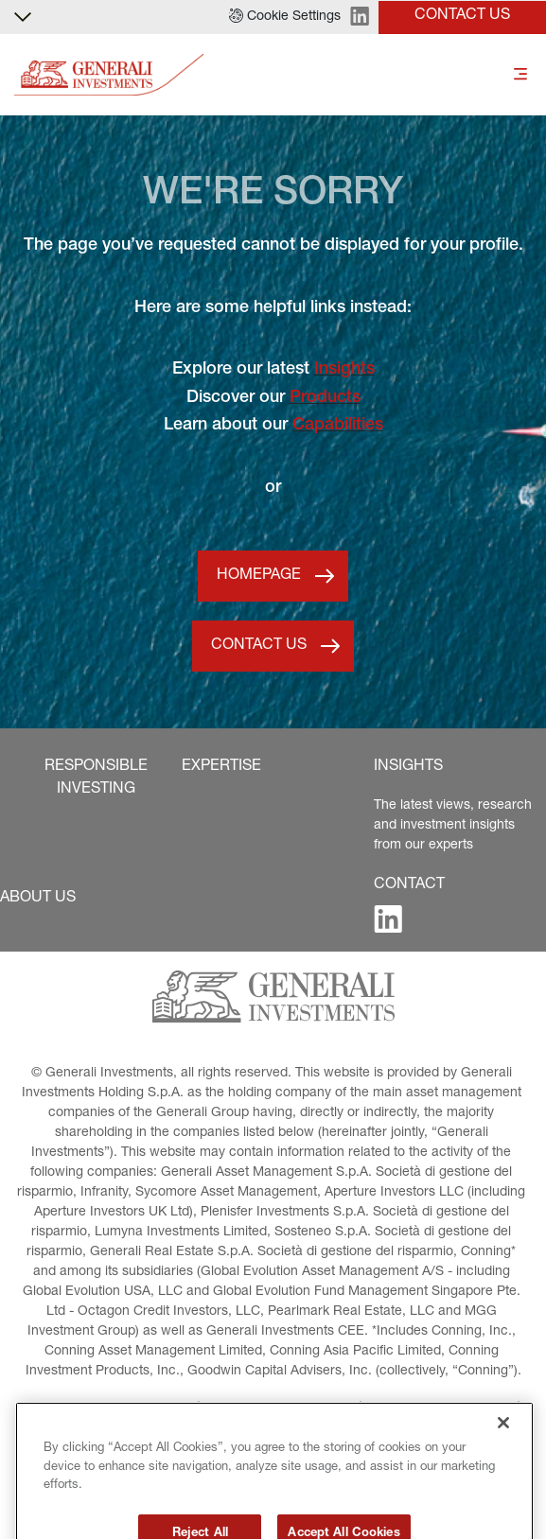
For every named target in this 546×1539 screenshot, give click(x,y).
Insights (344, 369)
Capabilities (337, 425)
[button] (285, 17)
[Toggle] (520, 75)
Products (325, 398)
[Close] (503, 1457)
